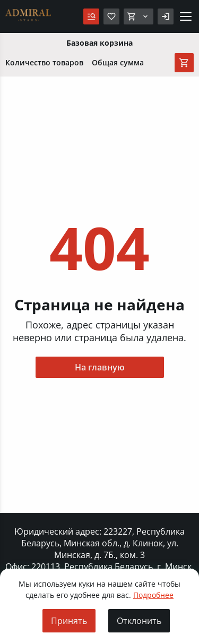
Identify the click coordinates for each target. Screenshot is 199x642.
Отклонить (139, 621)
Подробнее (153, 595)
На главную (100, 367)
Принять (69, 621)
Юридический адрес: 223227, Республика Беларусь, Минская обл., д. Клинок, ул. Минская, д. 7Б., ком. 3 (99, 543)
